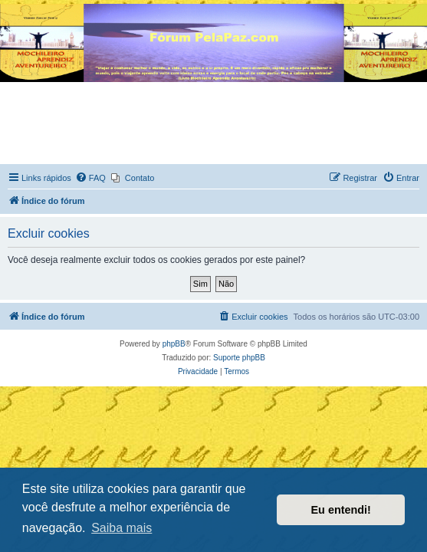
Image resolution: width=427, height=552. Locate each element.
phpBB (174, 344)
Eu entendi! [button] (341, 510)
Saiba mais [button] (121, 527)
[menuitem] (90, 178)
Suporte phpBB (239, 357)
